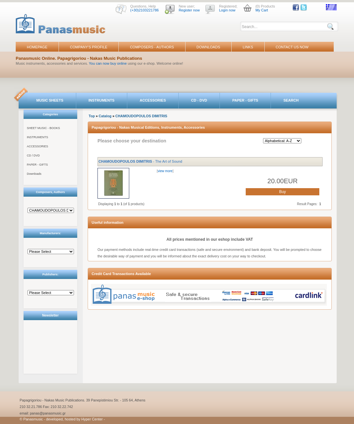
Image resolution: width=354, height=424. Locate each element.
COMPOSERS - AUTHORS (152, 47)
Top (92, 116)
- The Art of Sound (140, 161)
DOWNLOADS (208, 47)
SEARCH (290, 100)
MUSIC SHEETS (49, 100)
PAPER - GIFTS (245, 100)
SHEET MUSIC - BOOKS (43, 128)
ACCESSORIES (153, 100)
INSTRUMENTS (102, 100)
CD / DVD (33, 155)
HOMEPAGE (37, 47)
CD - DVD (199, 100)
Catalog (105, 116)
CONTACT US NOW (292, 47)
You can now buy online (108, 63)
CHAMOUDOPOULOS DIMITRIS (141, 116)
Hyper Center (92, 419)
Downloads (34, 173)
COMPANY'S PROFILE (88, 47)
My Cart (262, 10)
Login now (227, 10)
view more (165, 171)
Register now (189, 10)
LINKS (248, 47)
